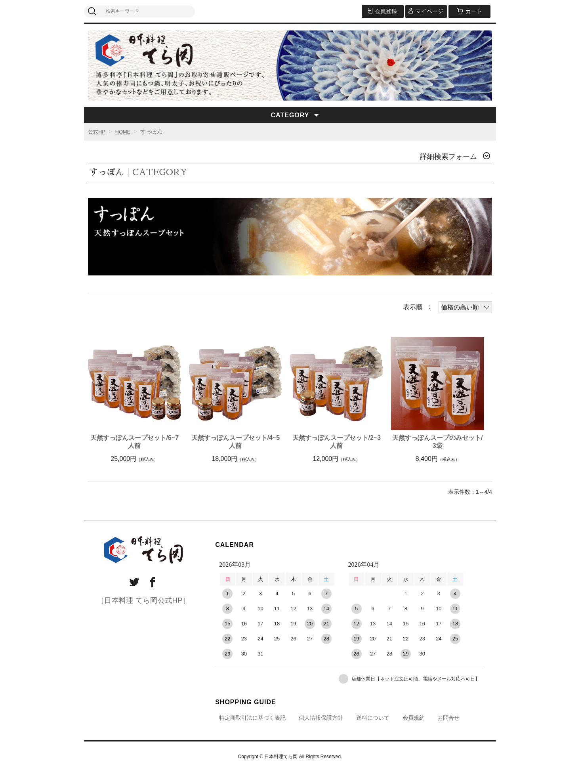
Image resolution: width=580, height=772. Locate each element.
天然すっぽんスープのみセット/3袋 (437, 441)
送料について (372, 717)
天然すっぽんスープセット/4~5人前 (235, 441)
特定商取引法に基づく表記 (252, 717)
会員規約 (414, 717)
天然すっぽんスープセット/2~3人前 (336, 441)
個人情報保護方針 (321, 717)
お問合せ (448, 717)
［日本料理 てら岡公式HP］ (144, 599)
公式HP (97, 131)
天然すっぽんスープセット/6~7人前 (134, 441)
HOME (124, 131)
